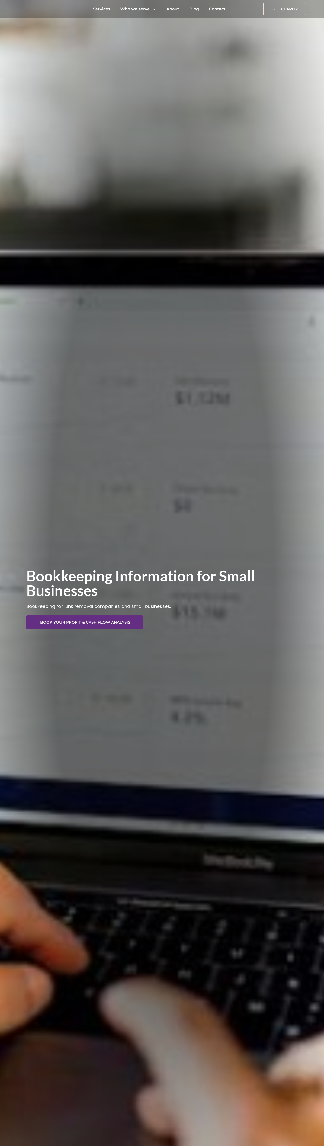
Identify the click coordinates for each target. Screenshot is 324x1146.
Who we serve (138, 9)
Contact (217, 9)
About (172, 9)
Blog (194, 9)
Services (101, 9)
